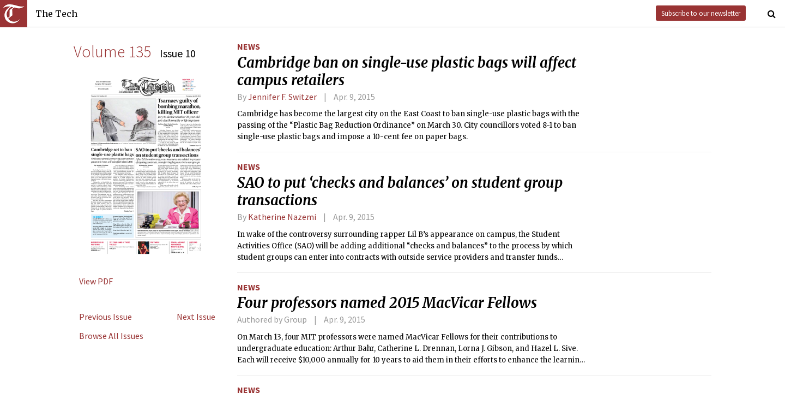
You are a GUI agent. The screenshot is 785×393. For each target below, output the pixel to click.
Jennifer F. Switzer (282, 96)
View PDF (96, 281)
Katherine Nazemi (282, 216)
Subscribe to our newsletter (700, 13)
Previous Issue (105, 316)
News (248, 46)
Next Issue (196, 316)
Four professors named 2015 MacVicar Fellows (387, 303)
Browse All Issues (111, 335)
